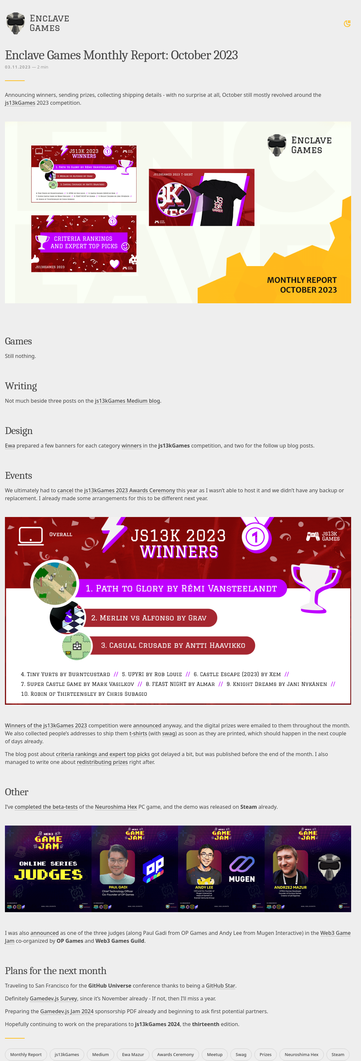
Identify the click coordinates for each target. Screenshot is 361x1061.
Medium (100, 1054)
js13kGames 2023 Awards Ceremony (129, 490)
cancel (65, 490)
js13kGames (20, 102)
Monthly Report (26, 1054)
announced (147, 725)
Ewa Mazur (133, 1054)
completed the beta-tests (46, 806)
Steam (338, 1054)
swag (168, 733)
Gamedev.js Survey (53, 998)
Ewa (10, 445)
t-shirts (138, 733)
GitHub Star (220, 985)
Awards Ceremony (175, 1054)
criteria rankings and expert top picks (103, 754)
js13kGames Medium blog (127, 400)
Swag (241, 1054)
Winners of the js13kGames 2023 (46, 725)
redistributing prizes (102, 762)
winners (131, 445)
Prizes (265, 1054)
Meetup (214, 1054)
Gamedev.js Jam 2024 (66, 1011)
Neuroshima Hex (116, 806)
